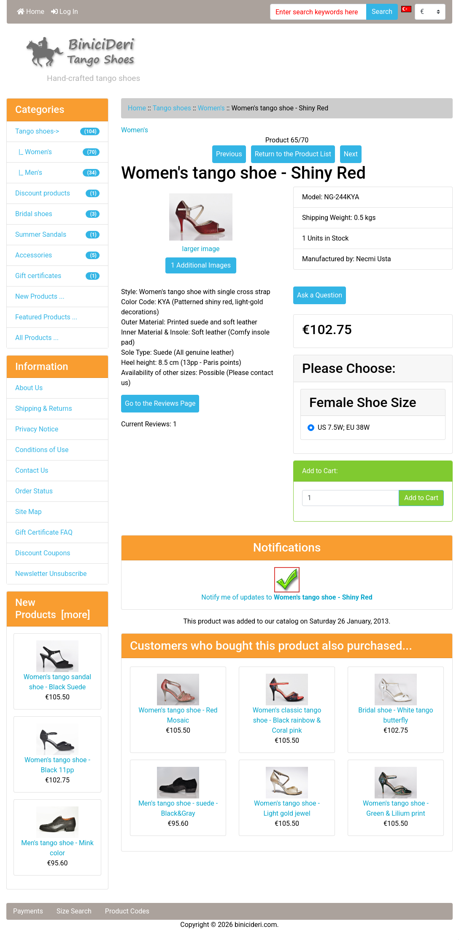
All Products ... (37, 338)
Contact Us (32, 470)
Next (351, 154)
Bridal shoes (57, 214)
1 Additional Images (201, 265)
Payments (28, 911)
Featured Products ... (46, 317)
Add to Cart (421, 498)
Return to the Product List (293, 154)
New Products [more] (52, 609)
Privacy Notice (36, 429)
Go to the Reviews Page (160, 403)
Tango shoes (172, 108)
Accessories (57, 255)
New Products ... (40, 296)
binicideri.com (256, 925)
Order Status (34, 491)
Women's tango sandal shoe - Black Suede (57, 665)
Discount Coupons (42, 553)
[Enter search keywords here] (318, 12)
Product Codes (127, 911)
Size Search (74, 911)
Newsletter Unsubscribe (51, 574)
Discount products (57, 193)
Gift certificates (57, 276)
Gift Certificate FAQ (44, 532)
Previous (229, 154)
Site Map (28, 512)
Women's (211, 108)
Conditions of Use (41, 450)
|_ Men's (57, 173)
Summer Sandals (57, 234)
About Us (29, 388)
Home (30, 12)
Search (382, 12)
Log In (64, 12)
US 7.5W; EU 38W (344, 427)
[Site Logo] (81, 51)
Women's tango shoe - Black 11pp (57, 748)
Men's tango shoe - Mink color (57, 831)
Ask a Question (319, 295)
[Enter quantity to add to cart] (350, 498)
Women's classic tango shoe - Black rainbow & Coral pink (287, 720)
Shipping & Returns (43, 408)
